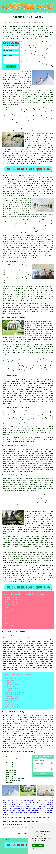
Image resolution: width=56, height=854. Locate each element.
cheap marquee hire (25, 661)
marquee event (48, 32)
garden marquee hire (35, 651)
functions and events (10, 92)
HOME (28, 12)
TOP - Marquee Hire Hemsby (12, 824)
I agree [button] (34, 845)
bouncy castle (44, 465)
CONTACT (43, 12)
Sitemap (3, 839)
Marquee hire (6, 235)
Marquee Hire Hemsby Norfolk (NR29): (17, 26)
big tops (50, 185)
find (7, 715)
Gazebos (28, 802)
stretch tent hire (17, 651)
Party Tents (29, 806)
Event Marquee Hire (16, 808)
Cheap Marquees (47, 804)
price (8, 230)
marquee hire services (10, 669)
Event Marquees (24, 804)
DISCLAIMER (50, 12)
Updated (14, 839)
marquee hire (32, 247)
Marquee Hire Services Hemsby (18, 752)
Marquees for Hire (8, 814)
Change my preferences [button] (38, 848)
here (48, 745)
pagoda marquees (32, 187)
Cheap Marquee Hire (14, 800)
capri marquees (17, 193)
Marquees (32, 183)
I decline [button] (41, 845)
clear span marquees (10, 187)
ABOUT (37, 12)
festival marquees (9, 661)
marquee (28, 137)
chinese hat (30, 195)
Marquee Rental (29, 800)
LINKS (32, 12)
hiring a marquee (17, 28)
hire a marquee (28, 34)
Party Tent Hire (16, 802)
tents (41, 547)
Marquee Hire (42, 800)
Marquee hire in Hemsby (12, 90)
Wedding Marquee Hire (35, 808)
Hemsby (27, 235)
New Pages (8, 839)
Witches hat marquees (33, 511)
